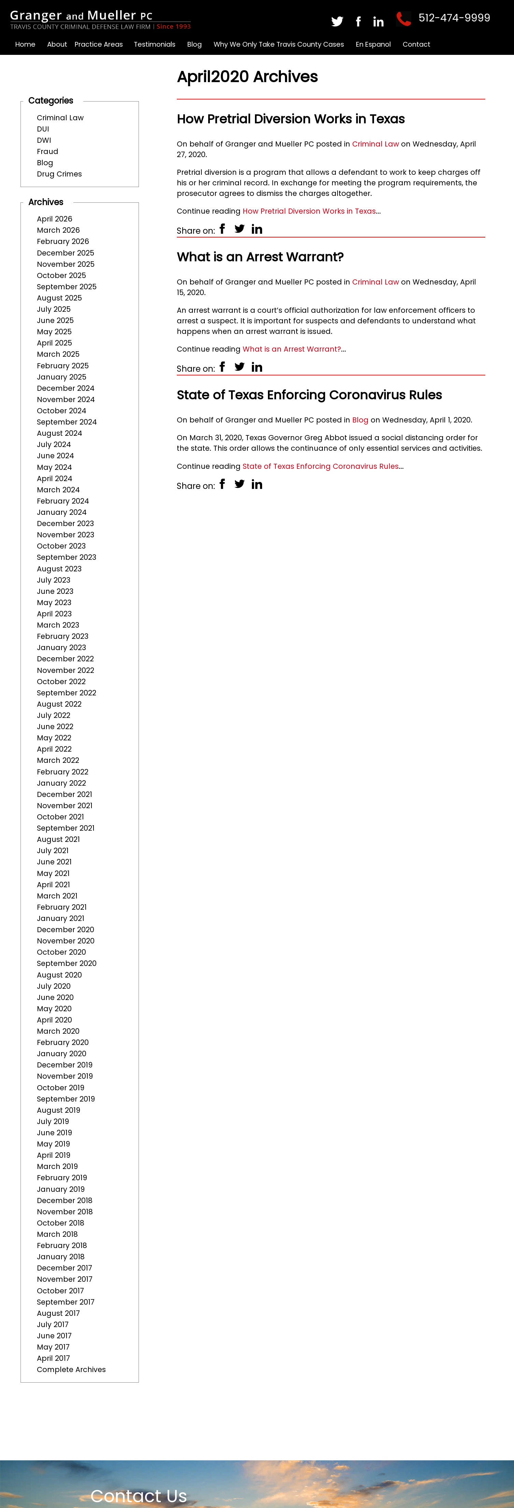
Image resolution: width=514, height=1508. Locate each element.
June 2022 (55, 727)
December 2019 (64, 1065)
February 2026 (63, 241)
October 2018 (60, 1223)
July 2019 (53, 1121)
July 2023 (53, 580)
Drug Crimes (59, 174)
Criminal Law (60, 118)
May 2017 (53, 1347)
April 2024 (54, 478)
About (57, 44)
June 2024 (55, 456)
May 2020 (54, 1009)
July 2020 (54, 986)
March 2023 (58, 625)
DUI (43, 129)
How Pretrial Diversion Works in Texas (291, 119)
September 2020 (67, 963)
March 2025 (58, 354)
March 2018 (57, 1234)
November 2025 (66, 264)
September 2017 (66, 1302)
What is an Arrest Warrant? (260, 257)
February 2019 (62, 1178)
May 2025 (54, 332)
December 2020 (65, 930)
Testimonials (154, 44)
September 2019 (66, 1099)
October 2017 (60, 1291)
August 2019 (58, 1110)
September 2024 (67, 422)
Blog (194, 44)
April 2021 (53, 885)
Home (25, 44)
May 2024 (54, 467)
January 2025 (61, 377)
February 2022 (62, 772)
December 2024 (66, 388)
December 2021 (64, 794)
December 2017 (64, 1268)
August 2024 (59, 433)
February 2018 (62, 1245)
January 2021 (60, 918)
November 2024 (66, 399)
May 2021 (53, 873)
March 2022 (58, 760)
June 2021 (54, 862)
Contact (416, 44)
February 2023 (62, 636)
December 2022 (65, 659)
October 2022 (61, 682)
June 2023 (55, 591)
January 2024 (62, 512)
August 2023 (59, 569)
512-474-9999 (454, 18)
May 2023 (54, 602)
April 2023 (54, 614)
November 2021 (64, 806)
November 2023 (65, 535)
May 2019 (53, 1144)
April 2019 (53, 1155)
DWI (44, 140)
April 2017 (53, 1358)
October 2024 (61, 411)
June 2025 (55, 320)
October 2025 (61, 275)
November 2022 (65, 670)
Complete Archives (71, 1369)
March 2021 (57, 896)
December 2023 (65, 523)
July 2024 (54, 444)
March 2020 (58, 1031)
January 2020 (61, 1054)
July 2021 (53, 851)
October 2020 (61, 952)
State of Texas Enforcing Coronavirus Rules (309, 395)
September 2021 (66, 828)
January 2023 (61, 647)
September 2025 (67, 287)
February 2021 (62, 907)
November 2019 (65, 1076)
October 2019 (60, 1088)
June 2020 (55, 997)
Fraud (47, 151)
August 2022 (59, 704)
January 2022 (61, 783)
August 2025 (59, 298)
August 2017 (58, 1313)
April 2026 (54, 219)
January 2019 (61, 1189)
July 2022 (53, 715)
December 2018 (64, 1200)
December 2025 (65, 253)
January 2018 (61, 1257)
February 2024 (63, 501)
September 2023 (66, 557)
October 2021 (60, 817)
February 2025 (63, 366)
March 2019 (57, 1166)
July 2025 (54, 309)
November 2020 (66, 941)
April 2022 (54, 749)
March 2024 (58, 490)
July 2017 (53, 1324)
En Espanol (373, 44)
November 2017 (64, 1279)
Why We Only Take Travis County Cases (279, 44)
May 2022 (54, 738)
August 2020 (59, 975)
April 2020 (54, 1020)
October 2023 (61, 546)
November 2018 (65, 1212)
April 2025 (54, 343)
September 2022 (66, 693)
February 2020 (63, 1042)
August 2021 (58, 839)
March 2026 (58, 230)
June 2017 (54, 1336)
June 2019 (54, 1133)
